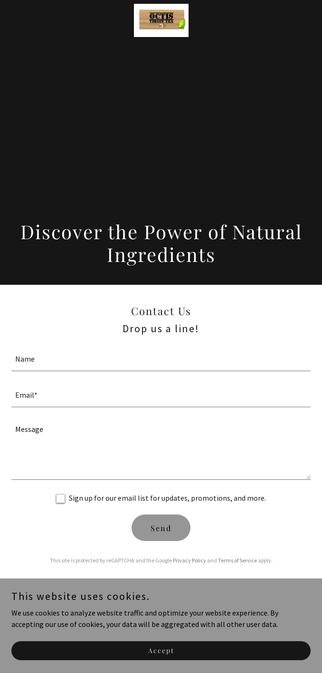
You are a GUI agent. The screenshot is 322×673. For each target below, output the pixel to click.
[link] (161, 20)
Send (161, 528)
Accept (161, 650)
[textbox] (161, 358)
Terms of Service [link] (237, 560)
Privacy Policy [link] (189, 560)
